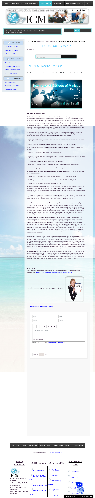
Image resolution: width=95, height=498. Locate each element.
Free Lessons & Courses (11, 46)
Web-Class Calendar (10, 82)
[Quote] (48, 326)
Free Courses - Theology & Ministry (46, 41)
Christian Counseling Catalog (12, 69)
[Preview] (55, 326)
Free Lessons (20, 30)
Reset (46, 354)
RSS (51, 306)
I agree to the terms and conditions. (56, 342)
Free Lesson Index (10, 53)
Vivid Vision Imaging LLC (55, 452)
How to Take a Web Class (12, 85)
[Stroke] (44, 326)
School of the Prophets (11, 73)
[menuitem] (6, 3)
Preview (36, 354)
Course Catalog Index (10, 62)
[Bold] (35, 326)
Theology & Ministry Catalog (12, 66)
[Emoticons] (51, 326)
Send (41, 354)
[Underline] (41, 326)
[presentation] (45, 348)
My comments (34, 306)
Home (14, 30)
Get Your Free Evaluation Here (36, 291)
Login (77, 30)
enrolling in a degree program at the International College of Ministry (54, 272)
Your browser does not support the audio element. (48, 57)
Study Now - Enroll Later (11, 50)
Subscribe (44, 306)
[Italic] (37, 326)
